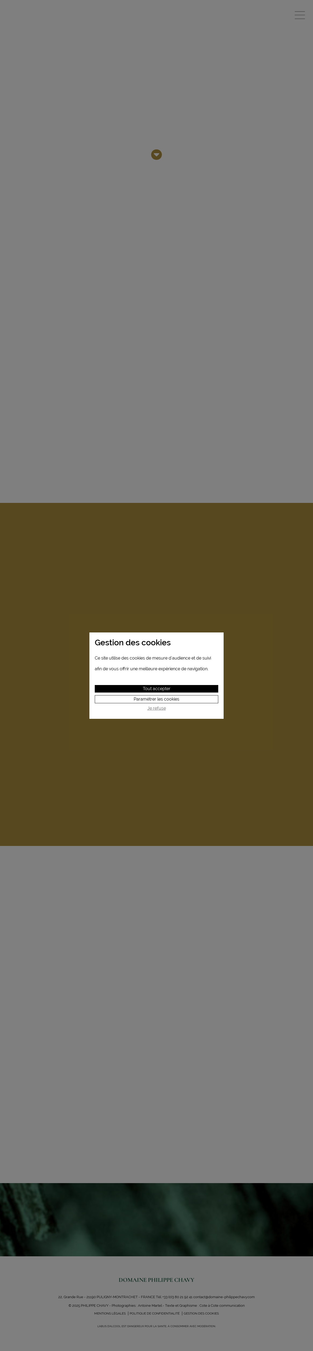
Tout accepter (156, 688)
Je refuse (156, 708)
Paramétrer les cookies (156, 699)
